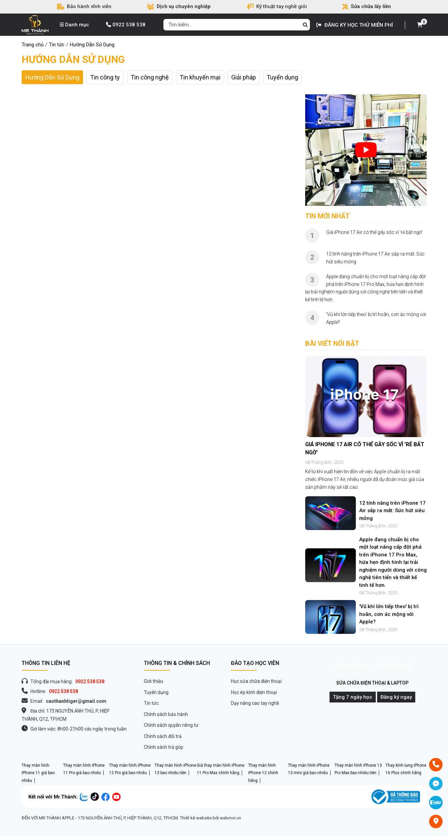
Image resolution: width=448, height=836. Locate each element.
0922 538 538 (126, 25)
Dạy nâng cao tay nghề (255, 703)
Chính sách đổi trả (163, 736)
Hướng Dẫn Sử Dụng (73, 59)
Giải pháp (243, 77)
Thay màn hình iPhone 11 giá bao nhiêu (38, 773)
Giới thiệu (153, 681)
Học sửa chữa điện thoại (256, 681)
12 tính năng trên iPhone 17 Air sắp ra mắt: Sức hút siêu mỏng (392, 510)
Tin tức (151, 703)
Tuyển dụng (282, 77)
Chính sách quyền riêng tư (171, 725)
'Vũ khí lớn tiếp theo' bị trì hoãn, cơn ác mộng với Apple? (389, 614)
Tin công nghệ (150, 77)
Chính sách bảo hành (166, 714)
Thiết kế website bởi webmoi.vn (210, 817)
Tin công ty (105, 77)
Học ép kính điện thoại (254, 692)
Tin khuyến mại (200, 77)
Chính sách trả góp (163, 747)
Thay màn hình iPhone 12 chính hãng (263, 773)
